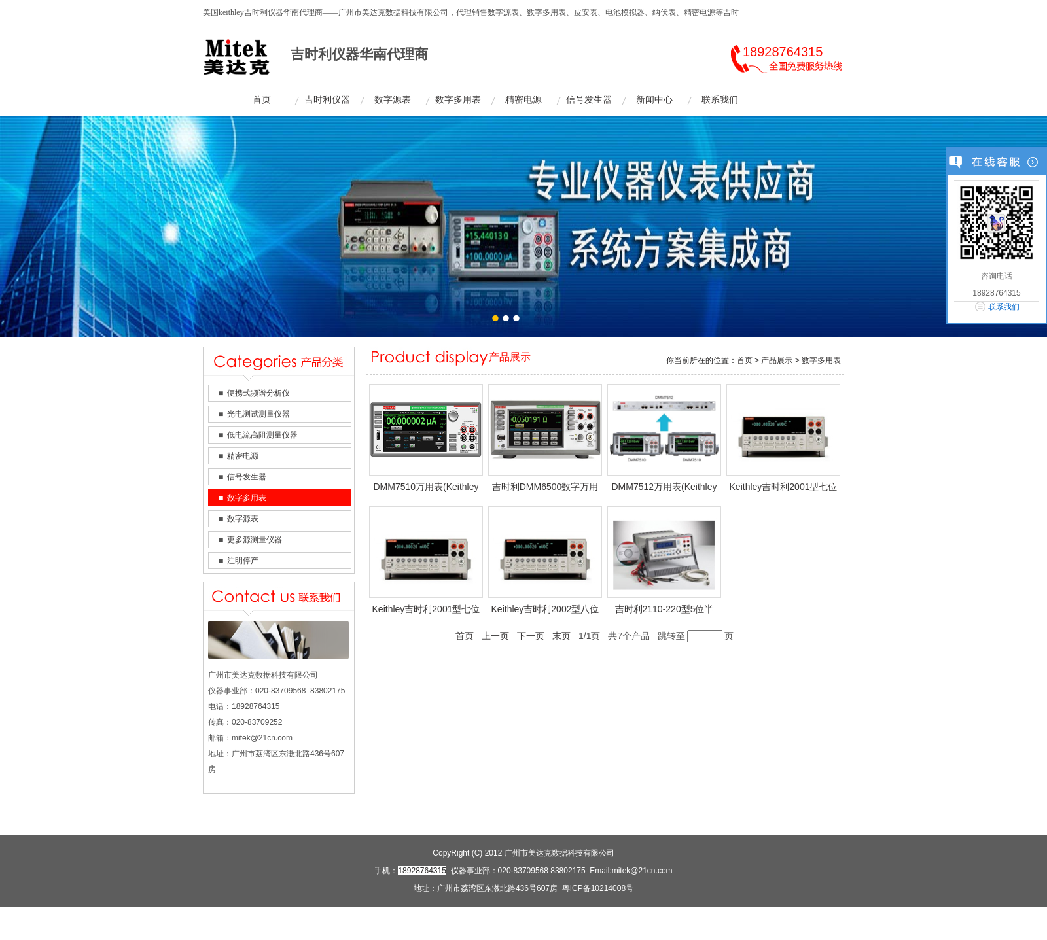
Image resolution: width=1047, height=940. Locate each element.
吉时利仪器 (327, 100)
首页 (262, 100)
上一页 (495, 636)
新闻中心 (654, 100)
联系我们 (719, 100)
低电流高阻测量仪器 (262, 435)
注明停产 (242, 560)
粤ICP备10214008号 (597, 888)
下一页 (530, 636)
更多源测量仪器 (254, 539)
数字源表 (392, 100)
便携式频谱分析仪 (258, 393)
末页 (561, 636)
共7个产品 (629, 636)
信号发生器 (589, 100)
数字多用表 (458, 100)
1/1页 (589, 636)
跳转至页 (696, 636)
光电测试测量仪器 (258, 414)
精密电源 (523, 100)
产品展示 (776, 360)
